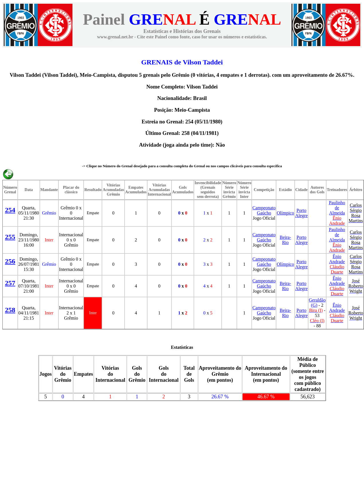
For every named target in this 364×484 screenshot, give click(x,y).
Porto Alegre (301, 213)
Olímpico (285, 212)
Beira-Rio (285, 240)
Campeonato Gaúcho (264, 210)
